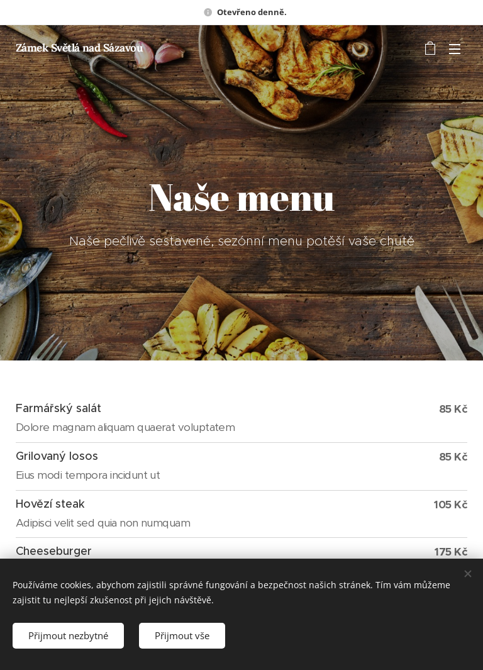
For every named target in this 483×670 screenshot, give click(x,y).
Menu (454, 49)
